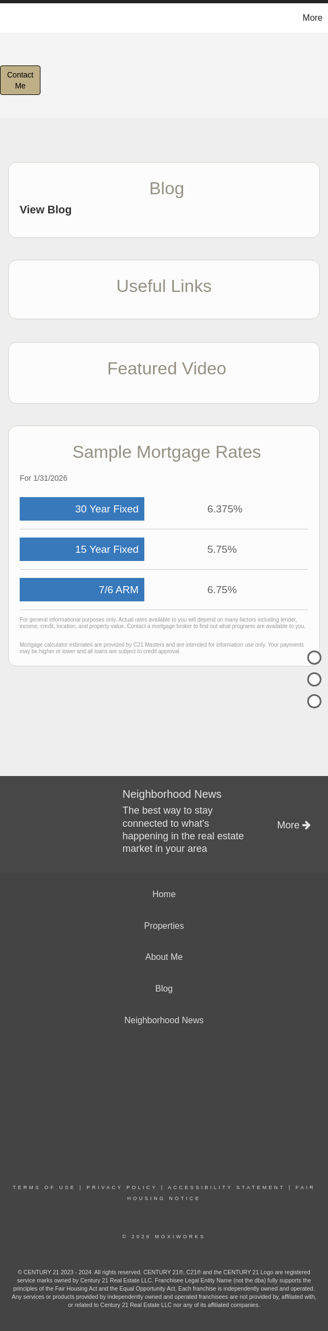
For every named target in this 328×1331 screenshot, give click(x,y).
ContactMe (20, 80)
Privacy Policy (121, 1187)
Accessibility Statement (226, 1187)
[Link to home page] (14, 18)
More (313, 17)
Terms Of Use (44, 1187)
